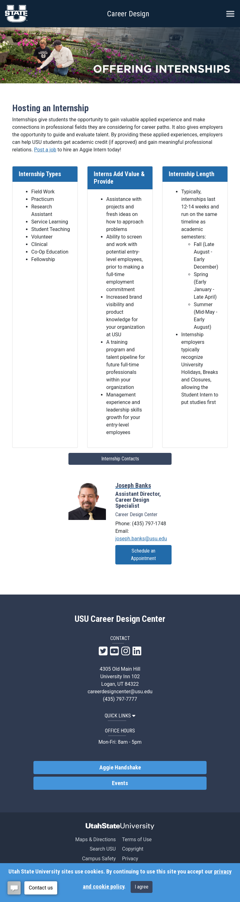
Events (120, 783)
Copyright (132, 849)
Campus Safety (99, 859)
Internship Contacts (120, 459)
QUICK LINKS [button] (120, 715)
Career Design (128, 13)
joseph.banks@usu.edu (141, 539)
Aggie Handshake (120, 767)
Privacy (130, 859)
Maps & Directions (95, 839)
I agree (141, 887)
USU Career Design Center (120, 619)
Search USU (103, 849)
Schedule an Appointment (143, 554)
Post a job (45, 150)
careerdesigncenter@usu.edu (120, 692)
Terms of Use (137, 839)
